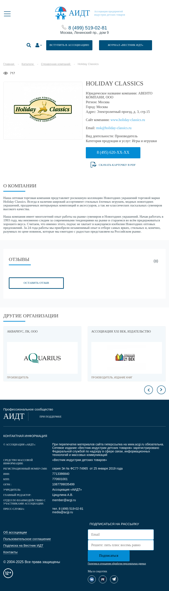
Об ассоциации (15, 532)
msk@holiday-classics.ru (114, 128)
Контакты (10, 552)
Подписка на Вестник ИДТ (23, 545)
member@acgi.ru (64, 500)
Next (161, 389)
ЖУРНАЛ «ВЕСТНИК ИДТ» (125, 45)
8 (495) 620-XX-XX (113, 152)
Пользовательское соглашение (27, 539)
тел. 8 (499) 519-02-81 (67, 508)
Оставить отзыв (36, 282)
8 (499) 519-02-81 (87, 28)
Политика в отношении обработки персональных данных (117, 563)
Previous (148, 389)
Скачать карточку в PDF (113, 164)
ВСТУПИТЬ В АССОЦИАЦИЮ (69, 45)
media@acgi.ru (62, 512)
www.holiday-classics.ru (127, 120)
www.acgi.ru (136, 444)
